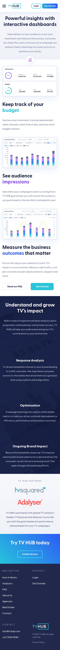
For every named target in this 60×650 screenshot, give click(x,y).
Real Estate (8, 607)
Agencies (7, 601)
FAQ (4, 589)
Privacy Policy (38, 642)
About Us (7, 595)
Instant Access (30, 554)
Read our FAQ (14, 286)
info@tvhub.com (11, 631)
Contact (7, 613)
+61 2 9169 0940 (10, 637)
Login (36, 6)
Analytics (7, 583)
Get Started (50, 6)
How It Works (9, 577)
